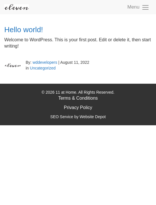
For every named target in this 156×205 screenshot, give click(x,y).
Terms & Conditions (78, 98)
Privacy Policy (78, 107)
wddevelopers (45, 62)
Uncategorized (43, 68)
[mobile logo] (16, 7)
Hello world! (23, 29)
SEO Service (61, 116)
